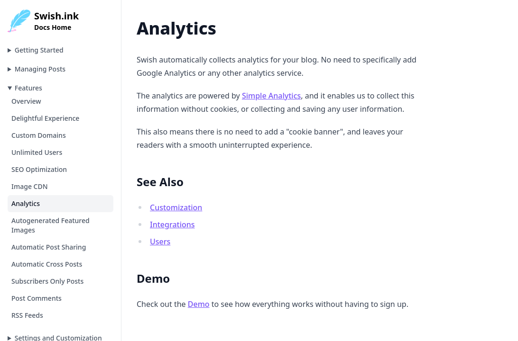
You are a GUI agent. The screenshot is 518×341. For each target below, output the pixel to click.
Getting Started (39, 49)
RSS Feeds (27, 315)
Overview (26, 101)
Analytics (25, 203)
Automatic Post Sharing (48, 246)
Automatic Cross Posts (46, 264)
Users (160, 241)
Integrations (172, 224)
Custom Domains (38, 135)
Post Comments (36, 298)
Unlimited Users (36, 152)
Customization (176, 207)
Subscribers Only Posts (47, 281)
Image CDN (29, 186)
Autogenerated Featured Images (50, 225)
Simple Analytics (271, 95)
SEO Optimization (39, 169)
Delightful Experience (45, 118)
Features (28, 87)
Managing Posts (40, 68)
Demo (199, 304)
